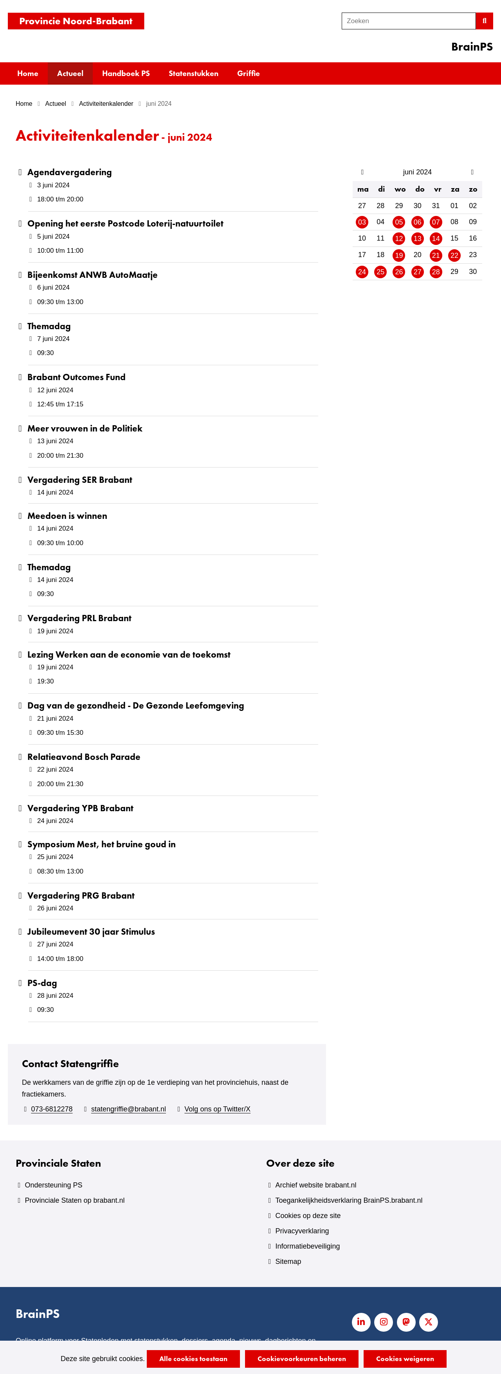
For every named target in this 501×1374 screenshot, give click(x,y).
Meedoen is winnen (67, 516)
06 (418, 222)
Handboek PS (126, 73)
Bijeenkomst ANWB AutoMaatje (92, 275)
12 (399, 239)
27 (418, 272)
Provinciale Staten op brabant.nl (74, 1200)
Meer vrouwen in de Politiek (84, 428)
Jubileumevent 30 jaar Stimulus (91, 931)
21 (436, 255)
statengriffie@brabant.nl (128, 1109)
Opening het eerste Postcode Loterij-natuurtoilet (125, 223)
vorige (361, 172)
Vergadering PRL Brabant (79, 618)
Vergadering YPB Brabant (80, 808)
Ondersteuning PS (53, 1185)
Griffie (248, 73)
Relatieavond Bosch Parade (84, 757)
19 (399, 255)
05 (399, 222)
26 (399, 272)
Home (27, 73)
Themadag (49, 326)
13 (418, 239)
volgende (473, 172)
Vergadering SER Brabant (79, 480)
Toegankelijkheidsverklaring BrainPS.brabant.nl (348, 1200)
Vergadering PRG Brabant (81, 895)
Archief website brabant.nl (315, 1185)
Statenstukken (193, 73)
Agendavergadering (69, 172)
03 (362, 222)
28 (436, 272)
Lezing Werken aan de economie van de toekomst (129, 654)
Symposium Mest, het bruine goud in (101, 844)
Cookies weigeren (405, 1358)
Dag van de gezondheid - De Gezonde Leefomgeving (135, 705)
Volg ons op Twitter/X (217, 1109)
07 (436, 222)
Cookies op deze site (308, 1216)
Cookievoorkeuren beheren (302, 1358)
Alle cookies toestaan (193, 1358)
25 (380, 272)
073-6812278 (51, 1109)
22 (454, 255)
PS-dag (42, 983)
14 (436, 239)
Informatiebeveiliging (307, 1246)
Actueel (70, 73)
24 (362, 272)
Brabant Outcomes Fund (76, 377)
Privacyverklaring (302, 1231)
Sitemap (288, 1261)
